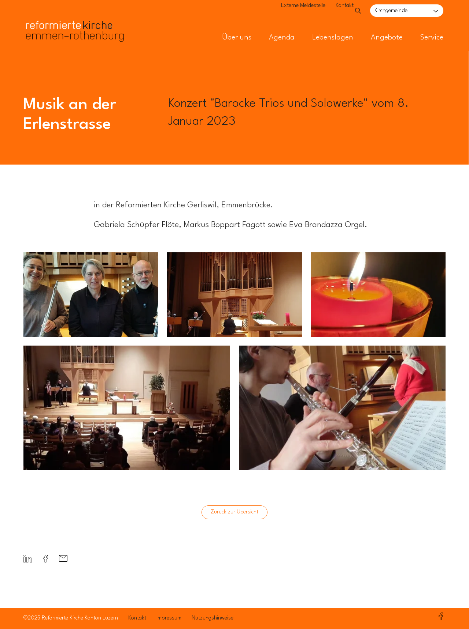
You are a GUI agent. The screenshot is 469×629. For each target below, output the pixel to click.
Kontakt (328, 11)
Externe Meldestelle (287, 11)
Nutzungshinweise (212, 618)
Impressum (168, 618)
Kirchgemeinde (390, 11)
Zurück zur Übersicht (234, 512)
